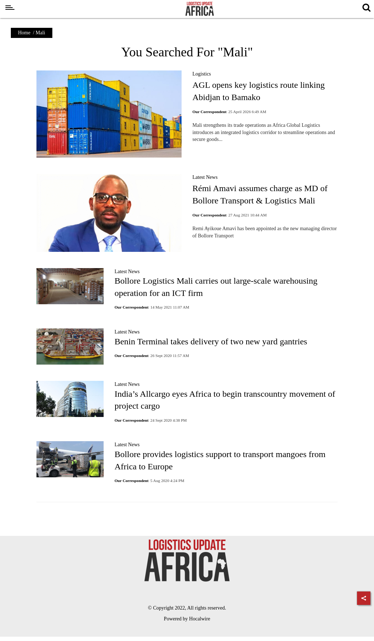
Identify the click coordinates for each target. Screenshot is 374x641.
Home (24, 32)
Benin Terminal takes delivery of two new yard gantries (210, 341)
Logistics (201, 74)
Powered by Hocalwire (187, 618)
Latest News (205, 177)
